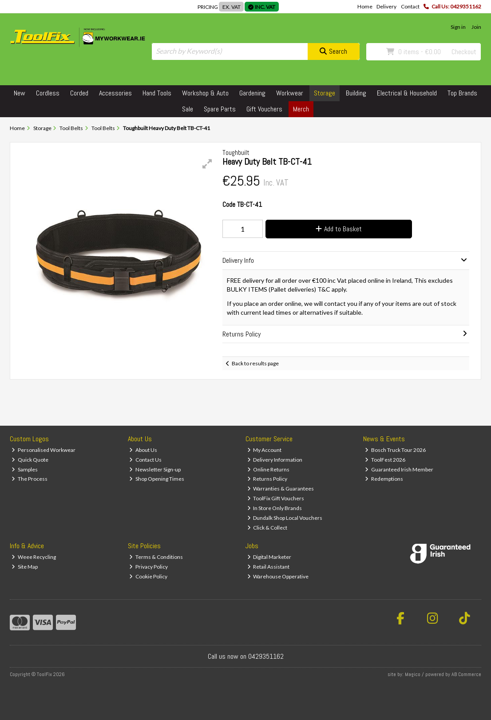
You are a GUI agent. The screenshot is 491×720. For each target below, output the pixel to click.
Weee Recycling (34, 557)
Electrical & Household (407, 93)
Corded (79, 93)
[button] (207, 164)
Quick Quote (30, 459)
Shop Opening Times (156, 478)
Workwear (289, 93)
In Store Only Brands (274, 508)
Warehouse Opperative (278, 576)
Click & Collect (267, 527)
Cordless (47, 93)
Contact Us (145, 459)
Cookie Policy (148, 576)
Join (476, 27)
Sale (187, 109)
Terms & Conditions (156, 557)
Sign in (458, 27)
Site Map (25, 566)
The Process (30, 478)
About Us (143, 450)
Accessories (115, 93)
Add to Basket (339, 228)
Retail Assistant (268, 566)
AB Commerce (466, 674)
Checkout (463, 51)
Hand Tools (157, 93)
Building (356, 93)
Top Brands (462, 93)
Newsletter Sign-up (155, 469)
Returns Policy (267, 478)
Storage (324, 93)
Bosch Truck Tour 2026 (395, 450)
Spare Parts (220, 109)
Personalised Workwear (43, 450)
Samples (25, 469)
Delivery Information (275, 459)
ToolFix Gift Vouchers (276, 498)
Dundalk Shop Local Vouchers (285, 517)
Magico (412, 674)
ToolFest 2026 (385, 459)
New (19, 93)
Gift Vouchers (264, 109)
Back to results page (255, 363)
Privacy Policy (148, 566)
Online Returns (268, 469)
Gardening (252, 93)
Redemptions (384, 478)
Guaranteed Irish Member (399, 469)
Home (364, 6)
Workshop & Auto (205, 93)
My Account (264, 450)
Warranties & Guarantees (280, 488)
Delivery (386, 6)
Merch (301, 109)
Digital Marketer (269, 557)
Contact (410, 6)
